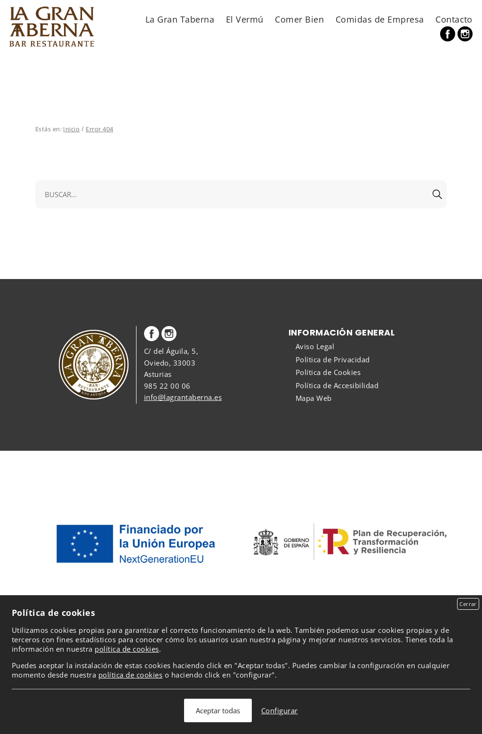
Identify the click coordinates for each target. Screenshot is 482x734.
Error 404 (99, 129)
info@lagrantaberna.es (183, 397)
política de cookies (127, 649)
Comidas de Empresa (380, 19)
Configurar (279, 710)
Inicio (71, 129)
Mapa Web (314, 398)
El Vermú (245, 19)
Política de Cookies (328, 372)
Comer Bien (299, 19)
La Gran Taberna (179, 19)
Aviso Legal (315, 346)
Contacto (454, 19)
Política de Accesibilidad (337, 385)
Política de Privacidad (333, 359)
